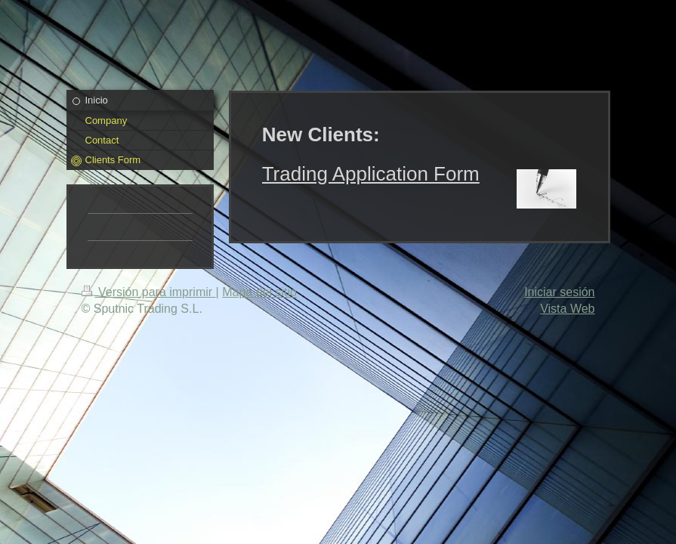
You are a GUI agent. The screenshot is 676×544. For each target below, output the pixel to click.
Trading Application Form (371, 173)
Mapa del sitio (259, 292)
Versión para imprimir (149, 292)
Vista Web (567, 308)
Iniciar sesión (559, 292)
